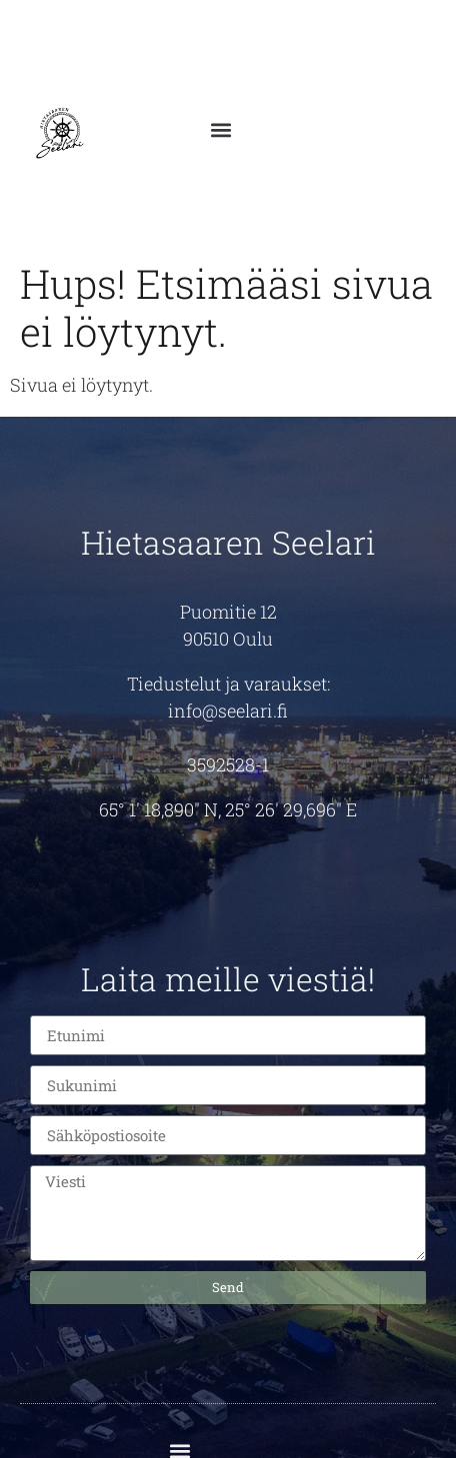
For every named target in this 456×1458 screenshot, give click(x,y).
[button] (220, 122)
